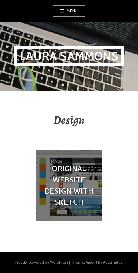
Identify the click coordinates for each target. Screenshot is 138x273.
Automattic (113, 262)
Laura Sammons (69, 56)
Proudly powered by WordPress (41, 262)
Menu (72, 10)
